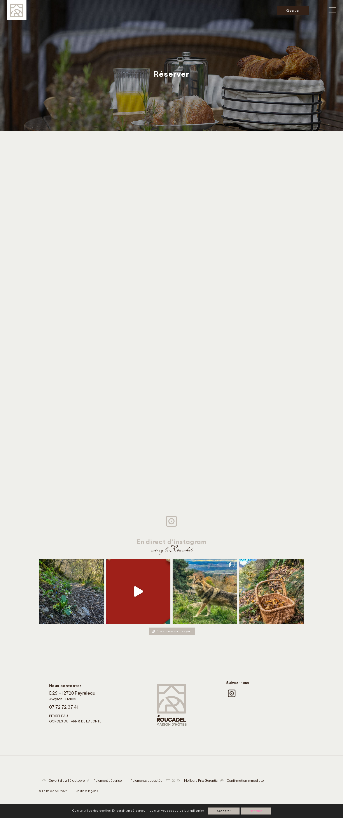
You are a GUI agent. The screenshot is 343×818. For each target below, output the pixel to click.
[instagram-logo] (231, 693)
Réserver (293, 10)
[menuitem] (331, 10)
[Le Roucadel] (16, 10)
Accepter (224, 811)
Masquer (256, 811)
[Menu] (331, 10)
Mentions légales (86, 791)
